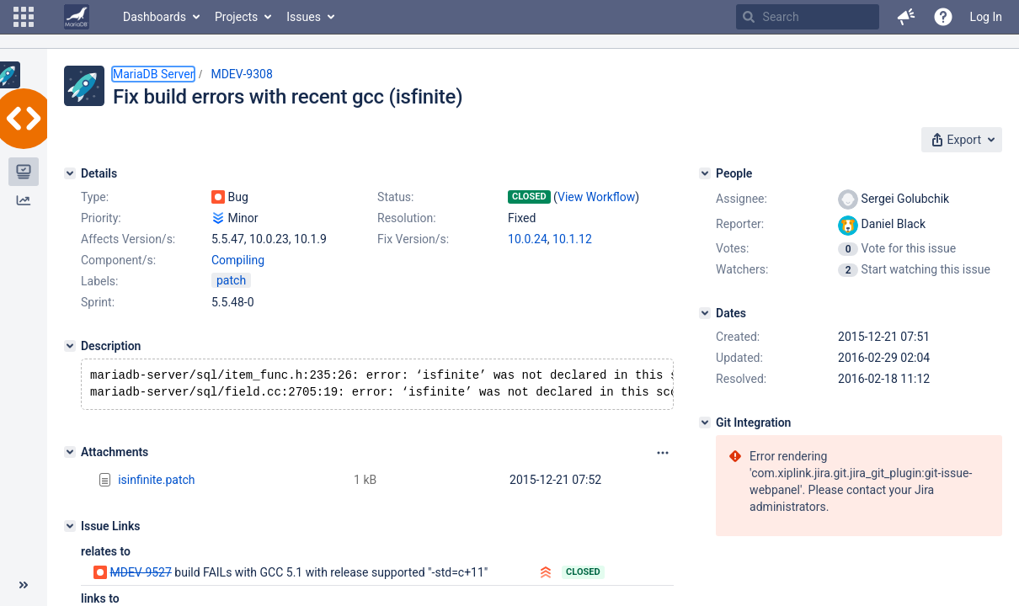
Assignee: (741, 198)
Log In (986, 17)
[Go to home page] (77, 17)
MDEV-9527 (140, 575)
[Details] (70, 173)
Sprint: (98, 302)
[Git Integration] (705, 422)
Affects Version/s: (128, 239)
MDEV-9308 (241, 74)
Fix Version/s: (413, 239)
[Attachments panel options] (663, 456)
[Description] (70, 346)
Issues (303, 17)
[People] (705, 173)
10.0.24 (527, 239)
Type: (95, 197)
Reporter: (740, 224)
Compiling (237, 260)
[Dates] (705, 313)
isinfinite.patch (156, 483)
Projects (236, 17)
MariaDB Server (153, 74)
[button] (23, 17)
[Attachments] (70, 455)
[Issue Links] (70, 529)
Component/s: (118, 260)
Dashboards (154, 17)
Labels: (99, 281)
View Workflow (596, 197)
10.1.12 (572, 239)
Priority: (101, 218)
